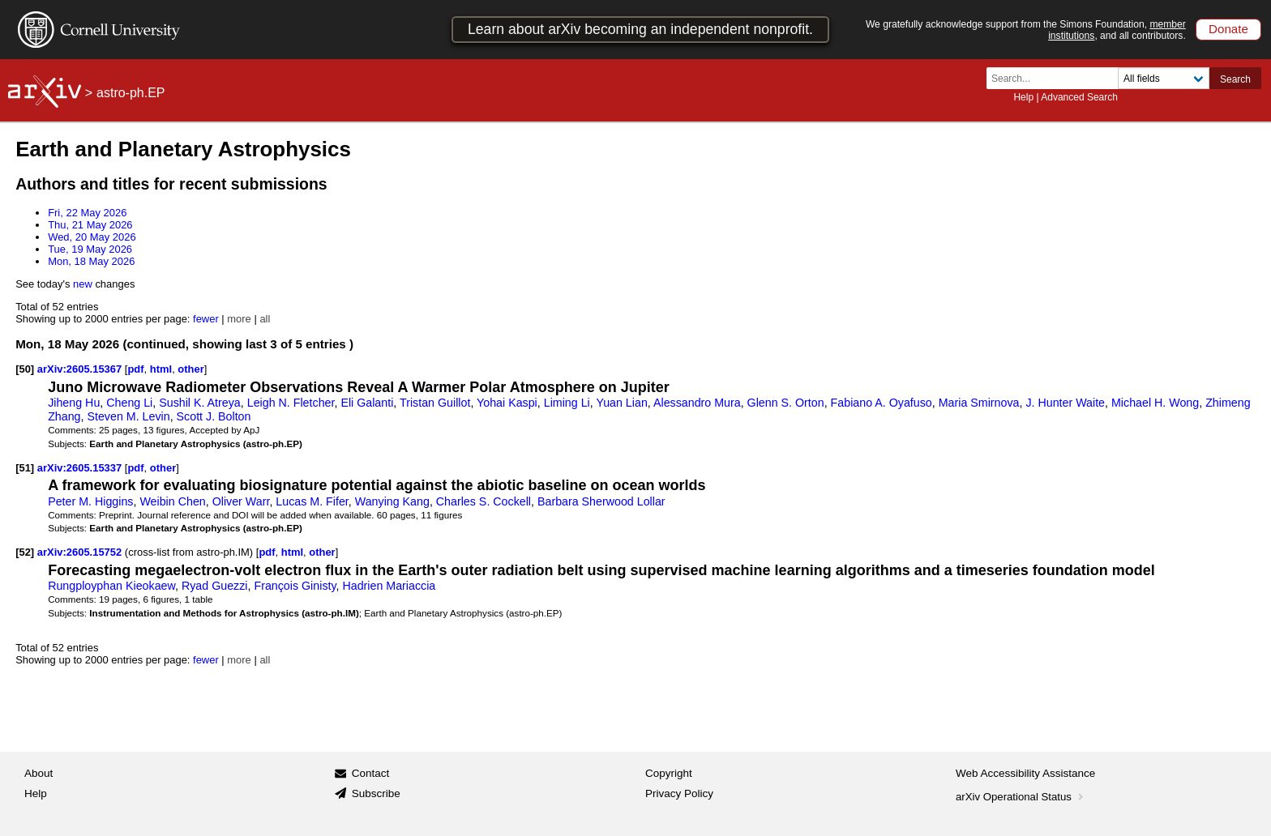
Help (1023, 97)
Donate (1228, 29)
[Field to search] (1163, 78)
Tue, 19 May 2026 (90, 249)
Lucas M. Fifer (312, 501)
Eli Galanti (366, 402)
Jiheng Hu (74, 402)
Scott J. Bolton (214, 416)
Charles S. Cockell (483, 501)
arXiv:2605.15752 (81, 552)
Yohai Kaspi (507, 402)
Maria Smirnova (979, 402)
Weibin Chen (172, 501)
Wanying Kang (392, 501)
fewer (206, 319)
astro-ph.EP (130, 93)
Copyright (668, 773)
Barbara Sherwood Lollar (601, 501)
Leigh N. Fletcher (291, 402)
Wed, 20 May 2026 (92, 237)
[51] (24, 468)
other (190, 369)
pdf (135, 369)
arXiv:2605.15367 (81, 369)
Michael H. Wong (1155, 402)
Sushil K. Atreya (200, 402)
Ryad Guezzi (215, 585)
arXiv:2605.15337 (81, 468)
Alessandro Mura (697, 402)
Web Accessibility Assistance (1025, 773)
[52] (24, 552)
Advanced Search (1079, 97)
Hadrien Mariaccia (388, 585)
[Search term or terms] (1057, 78)
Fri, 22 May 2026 (87, 213)
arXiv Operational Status (1021, 797)
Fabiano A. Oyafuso (881, 402)
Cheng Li (129, 402)
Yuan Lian (621, 402)
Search (1235, 79)
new (82, 284)
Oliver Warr (241, 501)
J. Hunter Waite (1065, 402)
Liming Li (567, 402)
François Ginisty (295, 585)
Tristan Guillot (435, 402)
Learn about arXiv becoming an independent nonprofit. (640, 29)
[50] (24, 369)
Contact (371, 773)
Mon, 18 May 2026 (91, 261)
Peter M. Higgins (90, 501)
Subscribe (376, 793)
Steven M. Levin (128, 416)
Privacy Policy (679, 793)
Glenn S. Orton (785, 402)
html (161, 369)
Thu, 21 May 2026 (90, 225)
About (38, 773)
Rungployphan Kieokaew (111, 585)
